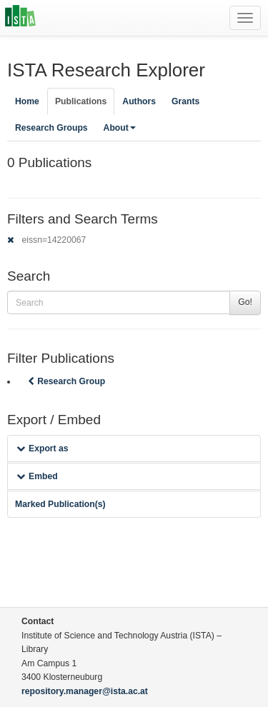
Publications (80, 101)
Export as (42, 448)
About (120, 128)
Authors (139, 101)
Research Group (65, 381)
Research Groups (51, 128)
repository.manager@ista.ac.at (84, 691)
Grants (185, 101)
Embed (37, 476)
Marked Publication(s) (60, 504)
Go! (245, 302)
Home (27, 101)
